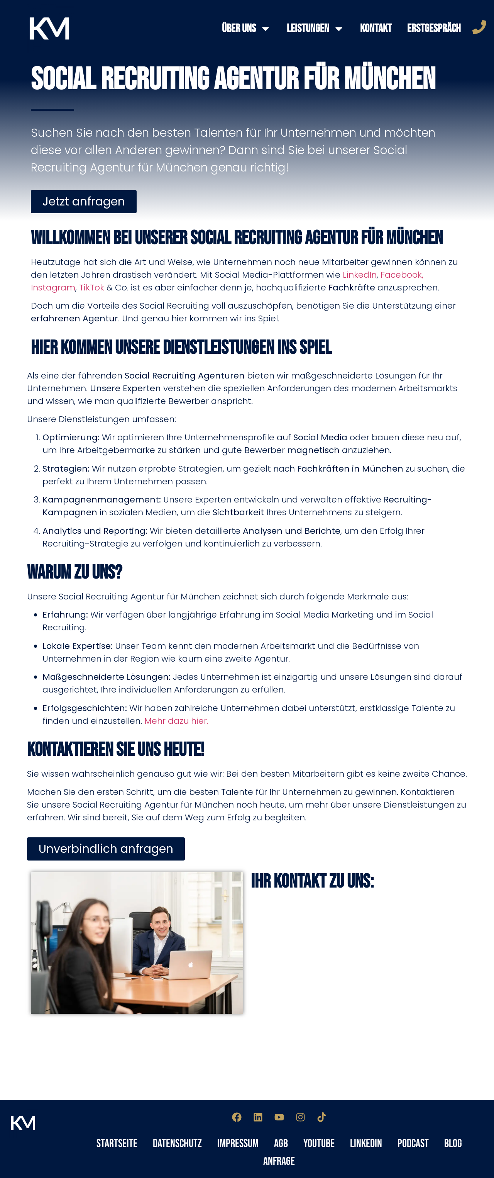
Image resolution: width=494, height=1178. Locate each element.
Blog (453, 1144)
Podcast (413, 1144)
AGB (281, 1144)
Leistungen (316, 28)
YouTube (319, 1144)
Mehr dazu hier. (176, 721)
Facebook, (402, 275)
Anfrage (279, 1161)
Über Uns (246, 28)
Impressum (238, 1144)
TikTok (91, 288)
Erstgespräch (434, 29)
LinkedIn (360, 275)
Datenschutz (177, 1144)
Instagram (53, 288)
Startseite (116, 1144)
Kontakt (376, 29)
